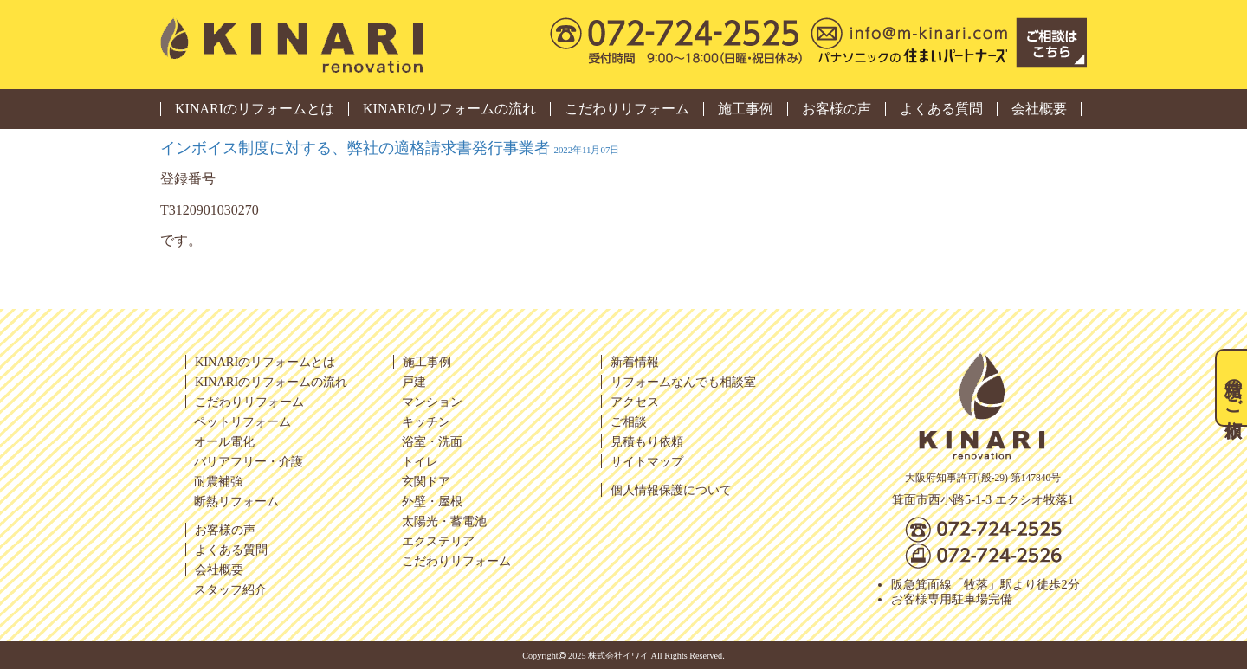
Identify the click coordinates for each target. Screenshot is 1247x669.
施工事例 (745, 109)
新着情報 (635, 362)
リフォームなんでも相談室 (683, 382)
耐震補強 (218, 481)
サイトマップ (647, 461)
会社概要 (1039, 109)
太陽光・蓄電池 (444, 521)
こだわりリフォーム (627, 109)
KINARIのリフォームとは (254, 109)
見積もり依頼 (647, 441)
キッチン (426, 421)
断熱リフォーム (236, 501)
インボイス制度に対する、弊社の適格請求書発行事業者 (389, 148)
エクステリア (438, 541)
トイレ (420, 461)
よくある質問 (941, 109)
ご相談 (629, 421)
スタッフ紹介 (230, 589)
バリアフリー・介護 (248, 461)
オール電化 (224, 441)
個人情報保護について (671, 490)
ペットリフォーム (242, 421)
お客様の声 (836, 109)
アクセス (635, 401)
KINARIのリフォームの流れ (449, 109)
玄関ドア (426, 481)
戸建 (414, 382)
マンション (432, 401)
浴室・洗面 (432, 441)
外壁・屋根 (432, 501)
